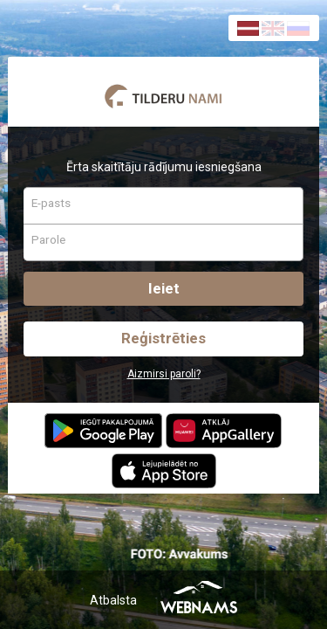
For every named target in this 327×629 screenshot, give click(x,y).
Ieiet (164, 288)
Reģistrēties (163, 338)
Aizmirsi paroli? (164, 374)
